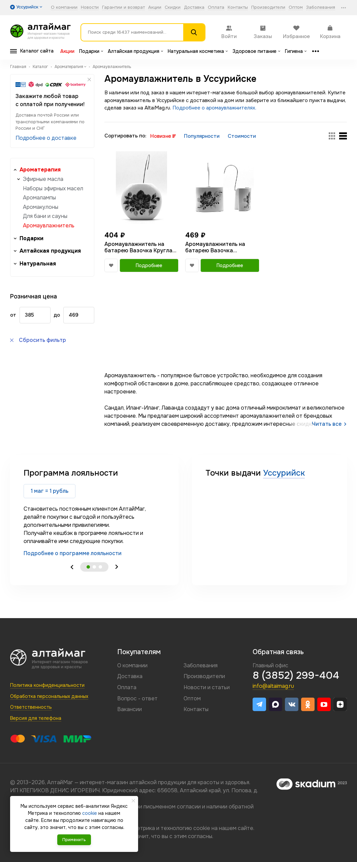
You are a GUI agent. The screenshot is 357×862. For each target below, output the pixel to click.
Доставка (194, 7)
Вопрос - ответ (137, 698)
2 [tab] (94, 567)
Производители (268, 7)
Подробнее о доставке (45, 137)
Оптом (296, 7)
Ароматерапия (40, 169)
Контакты (238, 7)
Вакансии (129, 709)
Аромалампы (39, 197)
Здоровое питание (256, 51)
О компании (64, 7)
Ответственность (31, 707)
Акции (154, 7)
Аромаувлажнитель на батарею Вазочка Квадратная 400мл (215, 247)
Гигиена (295, 51)
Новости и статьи (207, 687)
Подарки (91, 51)
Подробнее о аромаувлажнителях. (214, 107)
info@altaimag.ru (273, 686)
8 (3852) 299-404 (296, 675)
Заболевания (320, 7)
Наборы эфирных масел (53, 188)
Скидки (173, 7)
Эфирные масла (43, 179)
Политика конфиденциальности (47, 685)
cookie (201, 828)
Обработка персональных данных (49, 696)
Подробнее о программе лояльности (73, 553)
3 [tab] (100, 567)
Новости (90, 7)
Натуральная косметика (198, 51)
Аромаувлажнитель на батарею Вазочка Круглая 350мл (139, 247)
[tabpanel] (94, 512)
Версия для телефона (35, 718)
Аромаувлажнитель (48, 225)
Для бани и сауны (45, 216)
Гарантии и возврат (123, 7)
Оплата (216, 7)
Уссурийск (284, 473)
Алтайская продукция (135, 51)
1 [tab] (88, 567)
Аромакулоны (40, 207)
